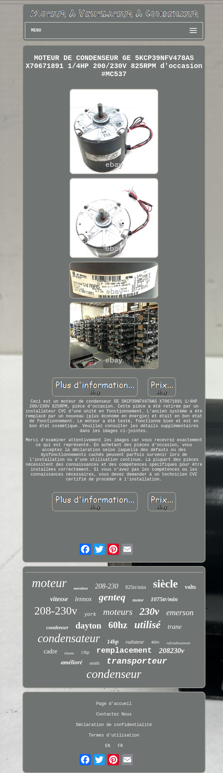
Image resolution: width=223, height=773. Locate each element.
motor (138, 600)
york (90, 614)
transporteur (137, 661)
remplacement (124, 650)
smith (94, 663)
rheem (69, 653)
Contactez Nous (114, 714)
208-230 (107, 586)
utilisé (147, 624)
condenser (57, 627)
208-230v (55, 610)
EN (107, 746)
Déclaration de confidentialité (114, 724)
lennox (83, 599)
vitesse (59, 599)
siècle (165, 584)
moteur (49, 583)
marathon (81, 588)
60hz (117, 625)
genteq (112, 597)
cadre (50, 651)
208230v (171, 650)
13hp (85, 652)
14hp (113, 642)
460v (155, 642)
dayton (88, 625)
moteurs (118, 612)
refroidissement (178, 643)
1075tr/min (164, 599)
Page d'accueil (114, 703)
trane (175, 626)
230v (149, 611)
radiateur (135, 642)
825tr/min (135, 587)
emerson (180, 612)
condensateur (69, 638)
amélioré (71, 662)
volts (190, 587)
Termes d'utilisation (114, 735)
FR (120, 746)
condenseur (114, 673)
